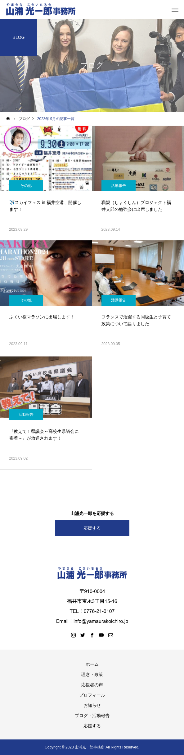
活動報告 (118, 185)
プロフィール (92, 694)
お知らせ (92, 705)
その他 (26, 185)
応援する (92, 528)
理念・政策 (92, 674)
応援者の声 (92, 684)
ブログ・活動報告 (92, 715)
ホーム (92, 664)
